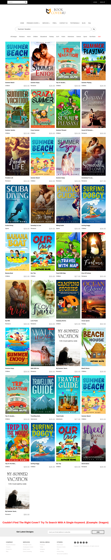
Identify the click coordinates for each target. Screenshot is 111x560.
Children (35, 36)
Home (22, 23)
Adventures (71, 36)
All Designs (14, 36)
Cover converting (27, 551)
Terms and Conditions (62, 553)
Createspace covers (28, 547)
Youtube (42, 551)
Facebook (42, 544)
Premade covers (27, 544)
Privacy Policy (60, 551)
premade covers (33, 23)
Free (55, 23)
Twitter (41, 547)
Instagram (42, 549)
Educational (43, 36)
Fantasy (51, 36)
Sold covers (60, 544)
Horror (29, 36)
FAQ (89, 23)
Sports (85, 36)
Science (78, 36)
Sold (99, 36)
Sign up (102, 2)
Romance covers (61, 547)
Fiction (63, 36)
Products (8, 547)
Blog (83, 23)
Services (46, 23)
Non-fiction (92, 36)
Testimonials (74, 23)
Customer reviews (10, 544)
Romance (22, 36)
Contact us (64, 23)
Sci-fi (57, 36)
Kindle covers (26, 549)
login (95, 2)
